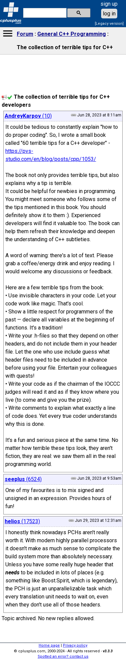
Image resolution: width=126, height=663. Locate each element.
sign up (109, 4)
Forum (25, 34)
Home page (49, 645)
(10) (28, 116)
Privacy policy (75, 645)
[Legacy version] (109, 23)
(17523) (22, 521)
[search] (44, 13)
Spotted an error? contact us (63, 656)
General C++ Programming (71, 34)
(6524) (23, 479)
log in (109, 13)
